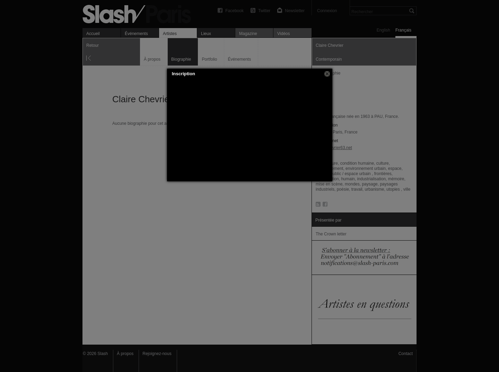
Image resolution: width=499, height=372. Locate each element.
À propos (125, 353)
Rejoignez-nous (156, 353)
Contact (406, 353)
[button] (327, 74)
